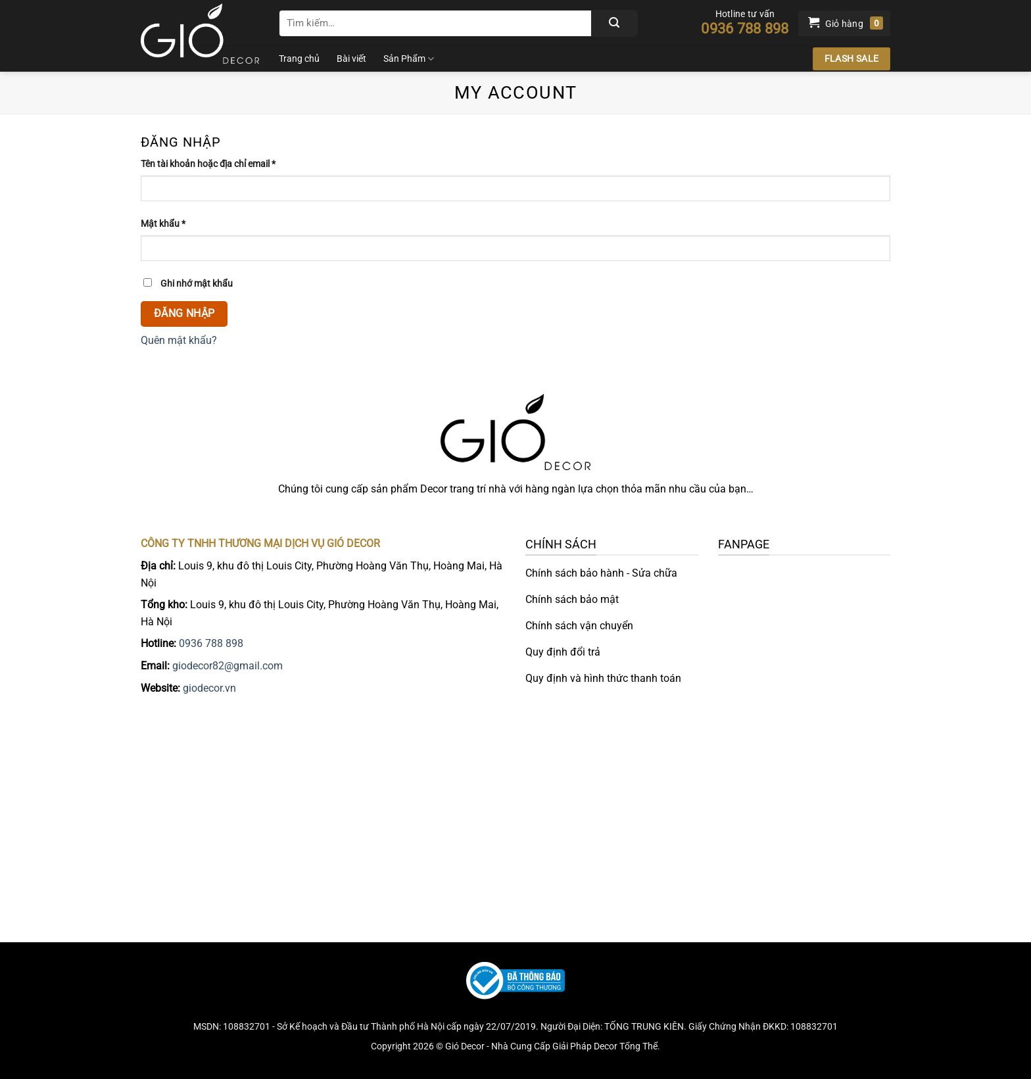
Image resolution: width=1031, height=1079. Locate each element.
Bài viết (351, 58)
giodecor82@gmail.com (227, 665)
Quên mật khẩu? (179, 340)
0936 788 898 (211, 643)
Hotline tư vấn (744, 23)
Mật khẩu (173, 223)
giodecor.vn (209, 688)
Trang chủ (299, 58)
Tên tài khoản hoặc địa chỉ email (218, 164)
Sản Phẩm (408, 59)
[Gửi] (614, 23)
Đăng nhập (184, 314)
